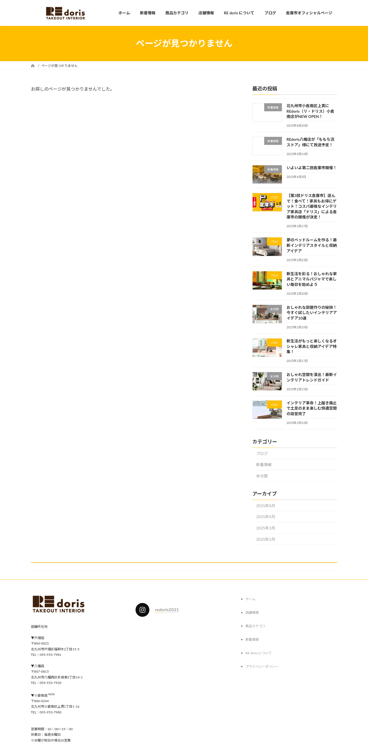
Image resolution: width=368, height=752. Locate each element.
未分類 (262, 476)
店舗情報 (252, 612)
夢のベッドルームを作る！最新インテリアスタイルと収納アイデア (311, 245)
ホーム (250, 599)
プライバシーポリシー (262, 666)
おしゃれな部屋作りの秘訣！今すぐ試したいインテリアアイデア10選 (311, 312)
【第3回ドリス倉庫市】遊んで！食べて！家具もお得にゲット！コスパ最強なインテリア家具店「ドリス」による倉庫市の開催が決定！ (311, 206)
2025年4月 (265, 516)
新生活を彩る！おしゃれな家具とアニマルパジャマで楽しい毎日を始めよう (311, 278)
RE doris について (258, 653)
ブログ (262, 453)
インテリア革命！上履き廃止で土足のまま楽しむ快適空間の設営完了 (311, 408)
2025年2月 (265, 539)
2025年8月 (265, 505)
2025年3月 (265, 528)
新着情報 (264, 464)
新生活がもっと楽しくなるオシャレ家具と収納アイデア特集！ (311, 346)
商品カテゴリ (255, 626)
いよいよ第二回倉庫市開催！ (311, 167)
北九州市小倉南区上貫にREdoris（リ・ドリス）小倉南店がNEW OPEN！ (310, 111)
